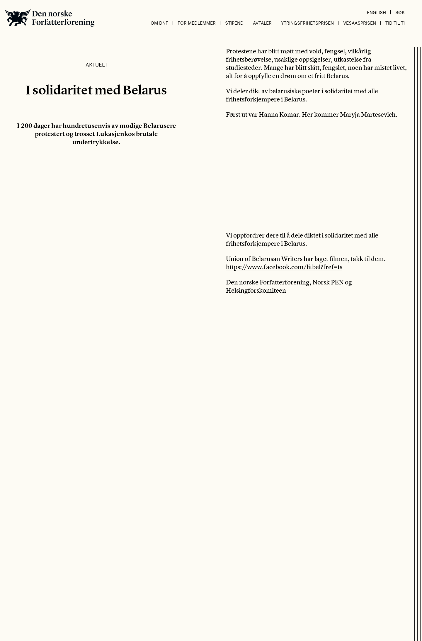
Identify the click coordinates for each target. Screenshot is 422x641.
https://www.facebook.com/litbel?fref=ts (284, 267)
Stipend (234, 23)
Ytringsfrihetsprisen (307, 23)
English (376, 12)
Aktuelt (97, 64)
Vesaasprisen (359, 23)
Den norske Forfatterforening (50, 18)
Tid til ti (395, 23)
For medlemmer (197, 23)
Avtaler (262, 23)
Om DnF (159, 23)
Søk (400, 12)
